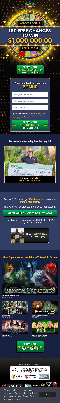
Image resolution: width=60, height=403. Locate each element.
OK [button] (47, 395)
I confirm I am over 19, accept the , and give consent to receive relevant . (29, 116)
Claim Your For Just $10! (30, 125)
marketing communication (22, 118)
